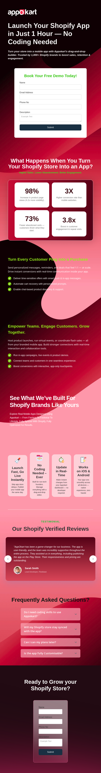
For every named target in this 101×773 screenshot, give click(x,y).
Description (25, 112)
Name (22, 83)
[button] (8, 559)
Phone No (24, 102)
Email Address (26, 92)
